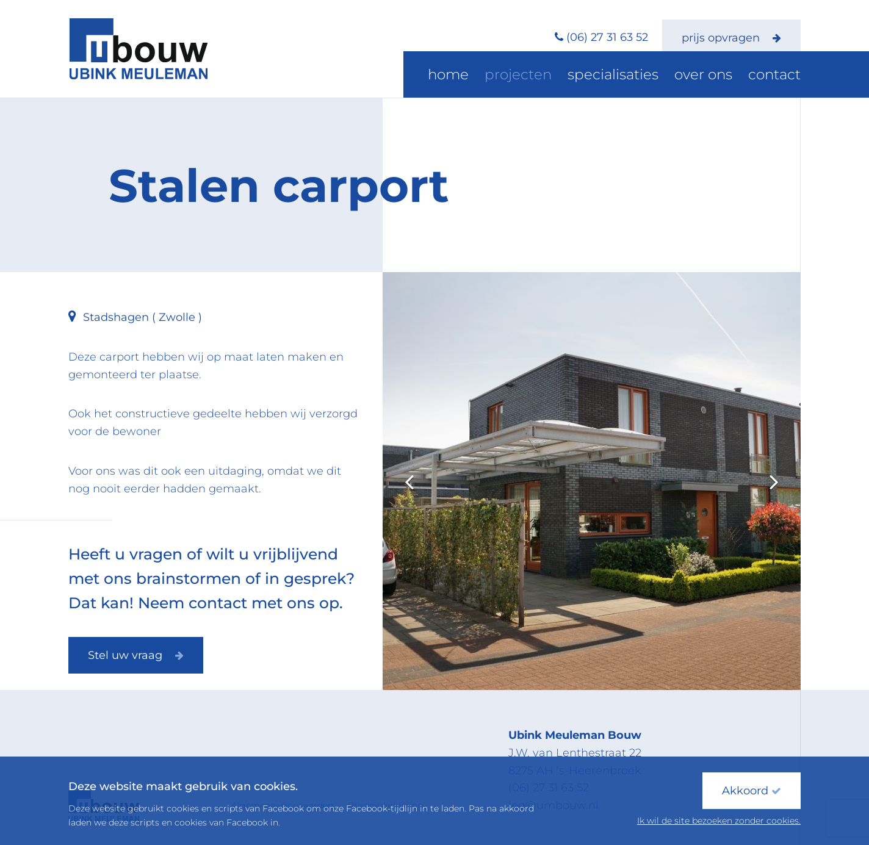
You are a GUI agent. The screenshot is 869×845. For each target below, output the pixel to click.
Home (507, 76)
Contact (780, 76)
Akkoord (751, 790)
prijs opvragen (731, 38)
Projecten (565, 76)
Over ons (720, 76)
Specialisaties (644, 76)
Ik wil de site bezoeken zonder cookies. (719, 820)
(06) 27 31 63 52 (607, 37)
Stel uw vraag (136, 655)
